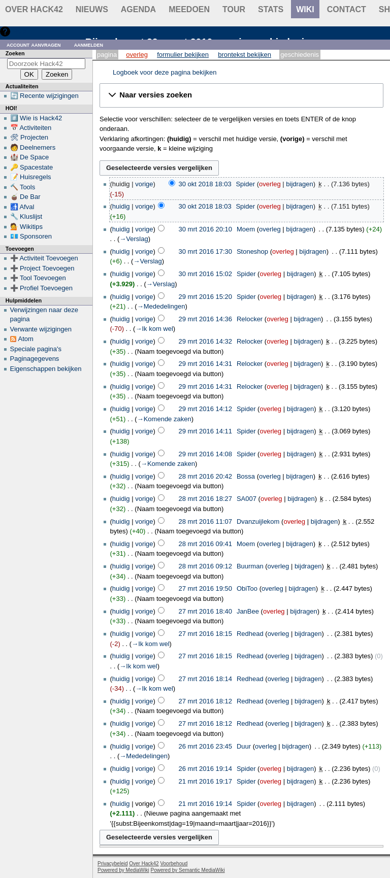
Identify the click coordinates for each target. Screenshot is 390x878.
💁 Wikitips (26, 226)
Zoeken (15, 53)
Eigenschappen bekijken (46, 369)
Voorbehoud (173, 863)
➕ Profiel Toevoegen (41, 288)
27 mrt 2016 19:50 (206, 588)
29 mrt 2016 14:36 (206, 319)
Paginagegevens (34, 358)
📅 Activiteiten (31, 127)
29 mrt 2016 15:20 (206, 296)
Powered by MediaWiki (123, 870)
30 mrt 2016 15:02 (206, 274)
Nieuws (92, 9)
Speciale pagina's (36, 349)
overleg (270, 184)
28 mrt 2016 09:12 (206, 566)
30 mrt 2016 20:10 (206, 229)
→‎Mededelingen (161, 306)
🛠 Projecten (29, 137)
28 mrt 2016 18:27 (206, 498)
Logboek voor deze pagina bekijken (165, 72)
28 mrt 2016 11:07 (206, 521)
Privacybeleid (112, 863)
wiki (305, 9)
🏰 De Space (29, 157)
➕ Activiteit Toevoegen (44, 258)
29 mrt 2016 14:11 (206, 431)
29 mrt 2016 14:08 (206, 454)
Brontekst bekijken (244, 54)
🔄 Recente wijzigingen (44, 95)
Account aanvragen (34, 44)
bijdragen (299, 184)
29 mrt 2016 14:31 (206, 363)
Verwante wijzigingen (41, 329)
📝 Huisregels (30, 177)
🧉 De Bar (25, 196)
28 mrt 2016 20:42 (206, 476)
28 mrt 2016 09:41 (206, 544)
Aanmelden (89, 44)
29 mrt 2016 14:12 (206, 409)
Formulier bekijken (183, 54)
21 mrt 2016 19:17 (206, 781)
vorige (144, 184)
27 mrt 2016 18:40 (206, 611)
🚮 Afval (22, 207)
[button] (241, 95)
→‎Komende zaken (164, 419)
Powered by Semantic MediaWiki (188, 870)
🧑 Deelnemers (33, 147)
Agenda (138, 9)
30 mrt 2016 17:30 (206, 251)
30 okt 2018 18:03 (205, 184)
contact (346, 9)
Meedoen (189, 9)
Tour (233, 9)
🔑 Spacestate (31, 167)
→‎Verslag (133, 239)
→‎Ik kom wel (154, 328)
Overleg (137, 54)
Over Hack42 (34, 9)
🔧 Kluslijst (26, 216)
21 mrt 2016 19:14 (206, 803)
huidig (121, 206)
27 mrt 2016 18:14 (206, 679)
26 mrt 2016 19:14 (206, 768)
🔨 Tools (23, 187)
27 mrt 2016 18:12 (206, 701)
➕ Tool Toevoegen (38, 278)
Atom (26, 339)
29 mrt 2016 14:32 (206, 341)
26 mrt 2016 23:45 (206, 746)
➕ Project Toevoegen (42, 268)
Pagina (107, 54)
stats (270, 9)
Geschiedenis (299, 54)
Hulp (19, 31)
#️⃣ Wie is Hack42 (36, 118)
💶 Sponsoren (31, 236)
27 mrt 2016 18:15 (206, 633)
